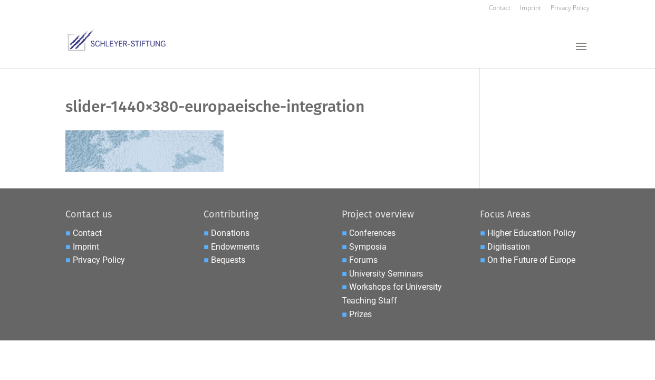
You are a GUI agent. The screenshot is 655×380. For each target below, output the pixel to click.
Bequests (228, 260)
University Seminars (386, 274)
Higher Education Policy (531, 233)
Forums (363, 260)
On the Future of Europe (531, 260)
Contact (499, 8)
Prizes (360, 314)
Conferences (372, 233)
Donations (230, 233)
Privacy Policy (570, 8)
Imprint (530, 8)
